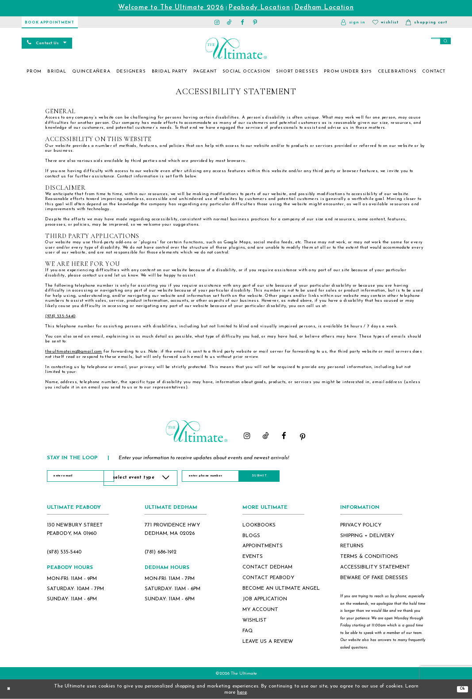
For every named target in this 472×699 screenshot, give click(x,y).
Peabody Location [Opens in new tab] (259, 7)
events (252, 556)
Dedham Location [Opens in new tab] (324, 7)
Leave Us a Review (267, 641)
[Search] (428, 42)
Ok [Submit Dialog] (460, 688)
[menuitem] (34, 71)
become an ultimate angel (281, 588)
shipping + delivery (367, 535)
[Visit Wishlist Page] (385, 22)
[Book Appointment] (50, 22)
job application (264, 599)
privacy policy (360, 525)
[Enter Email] (83, 478)
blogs (251, 535)
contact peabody (268, 577)
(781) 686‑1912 (161, 552)
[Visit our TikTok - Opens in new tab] (229, 22)
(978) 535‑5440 (64, 552)
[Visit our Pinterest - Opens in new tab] (255, 22)
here (242, 692)
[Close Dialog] (10, 689)
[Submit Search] (444, 42)
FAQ (247, 631)
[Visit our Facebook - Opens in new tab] (242, 22)
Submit (304, 477)
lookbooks (259, 525)
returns (352, 546)
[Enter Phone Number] (239, 478)
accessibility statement (375, 567)
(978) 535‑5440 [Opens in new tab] (60, 316)
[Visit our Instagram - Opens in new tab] (217, 22)
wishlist (254, 620)
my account (260, 609)
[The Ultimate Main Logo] (236, 48)
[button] (353, 22)
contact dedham (267, 567)
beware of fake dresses (374, 577)
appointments (262, 546)
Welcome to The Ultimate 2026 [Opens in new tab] (171, 7)
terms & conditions (369, 556)
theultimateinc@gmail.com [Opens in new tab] (73, 351)
